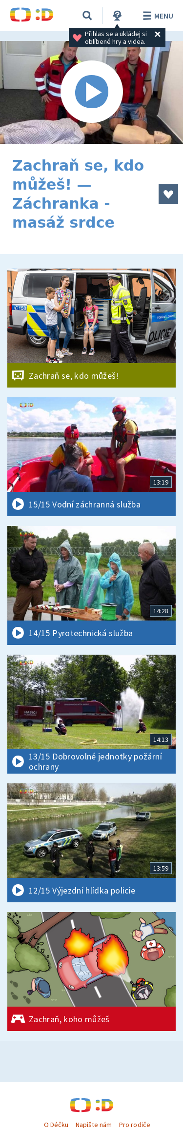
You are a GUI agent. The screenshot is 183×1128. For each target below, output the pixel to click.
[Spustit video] (91, 92)
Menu (156, 15)
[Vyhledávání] (87, 15)
